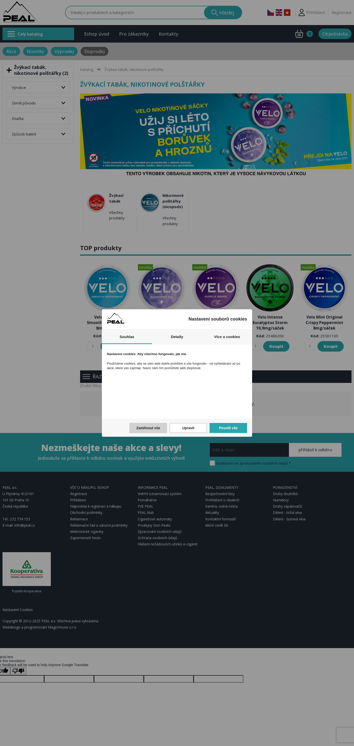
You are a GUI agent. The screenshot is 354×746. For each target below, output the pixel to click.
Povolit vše (228, 428)
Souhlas (127, 337)
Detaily (177, 337)
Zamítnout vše (148, 428)
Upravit (188, 428)
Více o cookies (227, 337)
